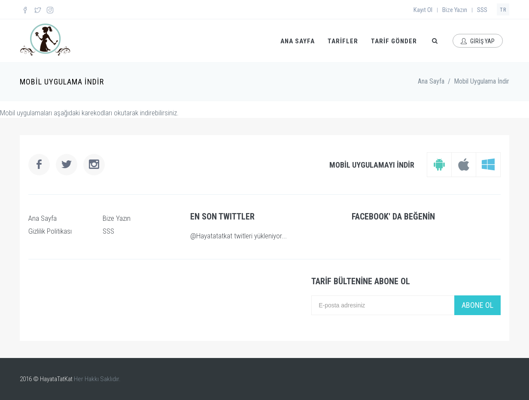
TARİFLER (343, 41)
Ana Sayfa (431, 81)
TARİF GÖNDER (394, 41)
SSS (482, 10)
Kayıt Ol (422, 10)
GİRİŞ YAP (478, 41)
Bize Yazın (454, 10)
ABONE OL (477, 305)
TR (503, 10)
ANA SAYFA (297, 41)
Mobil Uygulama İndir (481, 81)
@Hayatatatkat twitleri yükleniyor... (238, 236)
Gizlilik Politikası (50, 231)
